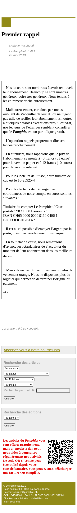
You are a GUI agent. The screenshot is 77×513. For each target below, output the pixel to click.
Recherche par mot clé (19, 390)
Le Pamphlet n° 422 (22, 51)
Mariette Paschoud (21, 45)
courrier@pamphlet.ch (25, 492)
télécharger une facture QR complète (37, 471)
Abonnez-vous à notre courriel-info (32, 350)
